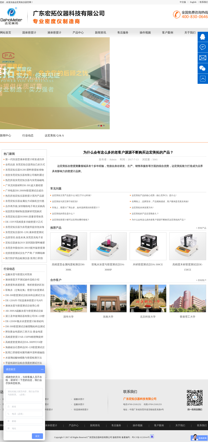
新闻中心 (5, 135)
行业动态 (27, 135)
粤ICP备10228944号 (141, 437)
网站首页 (5, 32)
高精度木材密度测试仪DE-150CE (187, 264)
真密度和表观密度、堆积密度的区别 (24, 285)
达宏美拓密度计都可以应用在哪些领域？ (70, 219)
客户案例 (167, 32)
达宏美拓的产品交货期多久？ (145, 213)
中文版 (183, 2)
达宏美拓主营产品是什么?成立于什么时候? (71, 195)
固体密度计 (29, 32)
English (193, 2)
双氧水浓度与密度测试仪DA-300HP (108, 264)
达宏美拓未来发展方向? (142, 207)
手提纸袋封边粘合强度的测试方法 (23, 363)
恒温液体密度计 (81, 409)
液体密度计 (54, 32)
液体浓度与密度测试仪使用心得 (22, 305)
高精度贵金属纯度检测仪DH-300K (68, 264)
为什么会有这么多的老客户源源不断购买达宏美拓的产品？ (159, 219)
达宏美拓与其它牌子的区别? (65, 201)
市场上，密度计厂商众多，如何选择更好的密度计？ (76, 207)
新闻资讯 (100, 32)
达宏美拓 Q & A (54, 135)
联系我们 (204, 2)
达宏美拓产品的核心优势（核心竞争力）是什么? (154, 195)
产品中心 (78, 32)
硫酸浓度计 (79, 399)
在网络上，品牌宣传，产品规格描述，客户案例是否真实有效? (160, 201)
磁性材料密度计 (45, 409)
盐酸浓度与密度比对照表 (18, 274)
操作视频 (145, 32)
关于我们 (190, 32)
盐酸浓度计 (79, 404)
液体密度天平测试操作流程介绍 (22, 279)
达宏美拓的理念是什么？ (63, 213)
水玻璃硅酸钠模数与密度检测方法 (23, 357)
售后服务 (122, 32)
